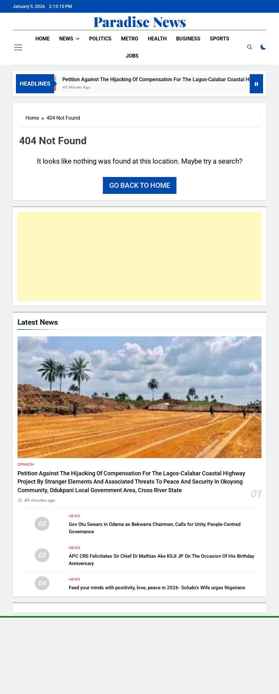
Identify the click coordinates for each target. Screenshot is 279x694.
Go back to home (139, 185)
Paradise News (139, 21)
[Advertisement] (139, 256)
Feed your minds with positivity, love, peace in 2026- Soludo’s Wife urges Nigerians (157, 588)
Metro (129, 39)
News (66, 39)
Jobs (132, 56)
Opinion (26, 464)
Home (42, 39)
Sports (219, 39)
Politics (100, 39)
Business (188, 39)
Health (157, 39)
